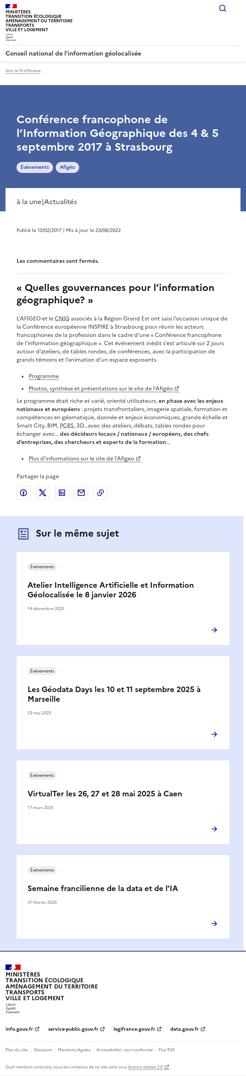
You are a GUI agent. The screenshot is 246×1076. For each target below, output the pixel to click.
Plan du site (17, 1050)
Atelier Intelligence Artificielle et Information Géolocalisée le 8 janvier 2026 (111, 590)
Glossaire (43, 1050)
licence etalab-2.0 (145, 1067)
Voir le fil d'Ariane (23, 71)
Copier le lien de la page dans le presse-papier (100, 493)
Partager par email (81, 493)
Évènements (35, 167)
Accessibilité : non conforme (124, 1050)
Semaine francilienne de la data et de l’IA (103, 888)
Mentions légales (74, 1050)
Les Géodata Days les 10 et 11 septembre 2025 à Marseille (114, 694)
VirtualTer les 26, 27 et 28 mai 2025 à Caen (105, 793)
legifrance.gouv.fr (134, 1029)
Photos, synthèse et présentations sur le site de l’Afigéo (101, 388)
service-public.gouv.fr (73, 1029)
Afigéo (67, 167)
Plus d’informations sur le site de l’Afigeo (81, 458)
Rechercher (222, 8)
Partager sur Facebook (23, 493)
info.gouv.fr (19, 1029)
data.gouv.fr (184, 1029)
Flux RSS (167, 1050)
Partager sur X (43, 493)
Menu (236, 8)
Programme (44, 376)
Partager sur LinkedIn (62, 493)
